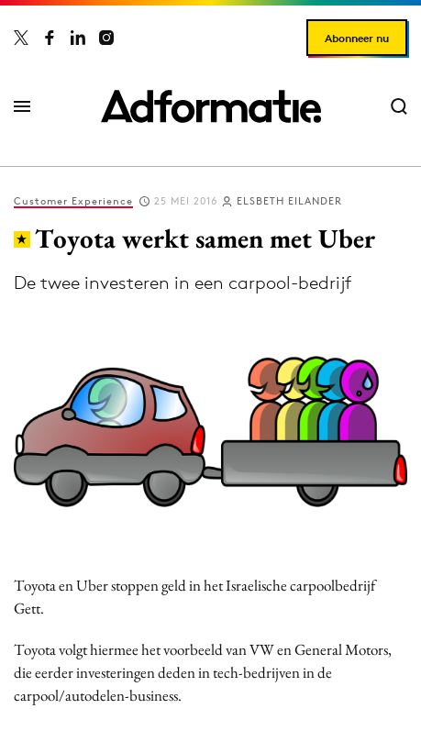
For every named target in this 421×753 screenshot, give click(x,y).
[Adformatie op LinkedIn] (78, 37)
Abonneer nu (357, 38)
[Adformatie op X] (21, 37)
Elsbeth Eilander (289, 200)
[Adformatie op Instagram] (106, 37)
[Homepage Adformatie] (211, 106)
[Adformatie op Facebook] (49, 37)
